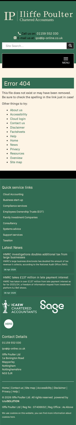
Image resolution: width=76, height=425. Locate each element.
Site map (16, 162)
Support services (12, 234)
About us (16, 110)
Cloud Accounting (13, 194)
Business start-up (13, 199)
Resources (17, 153)
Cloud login (18, 119)
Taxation (8, 240)
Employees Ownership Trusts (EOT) (23, 211)
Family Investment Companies (20, 217)
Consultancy (10, 223)
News (14, 145)
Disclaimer (17, 127)
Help (13, 136)
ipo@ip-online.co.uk (49, 38)
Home (14, 140)
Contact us (17, 123)
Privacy (15, 149)
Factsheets (17, 132)
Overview (16, 158)
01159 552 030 (47, 33)
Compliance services (15, 205)
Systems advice (12, 228)
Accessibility (18, 114)
